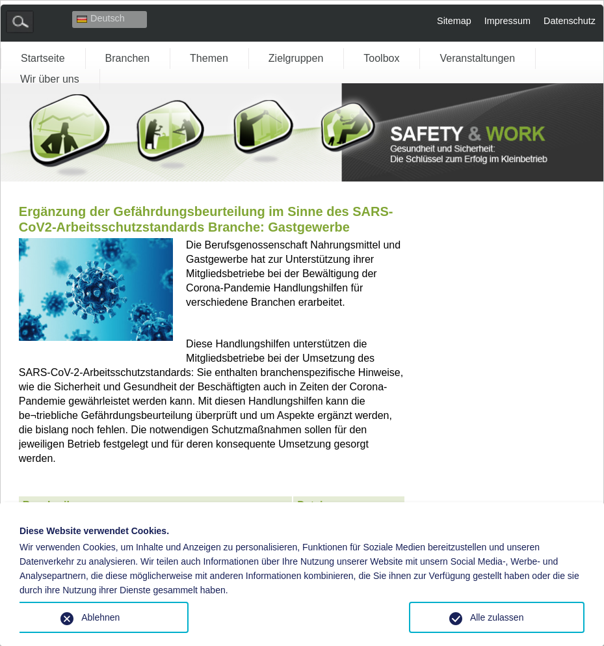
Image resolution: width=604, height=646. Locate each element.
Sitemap (454, 21)
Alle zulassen (497, 617)
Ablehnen (100, 617)
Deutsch (101, 18)
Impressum (507, 21)
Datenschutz (570, 21)
